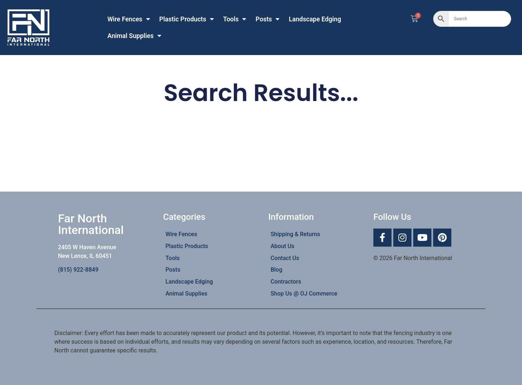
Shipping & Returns (295, 234)
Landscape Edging (315, 19)
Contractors (285, 281)
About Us (282, 246)
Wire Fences (128, 19)
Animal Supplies (134, 36)
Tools (234, 19)
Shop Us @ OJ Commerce (303, 293)
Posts (267, 19)
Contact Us (284, 258)
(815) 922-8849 (78, 269)
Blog (276, 269)
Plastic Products (186, 19)
